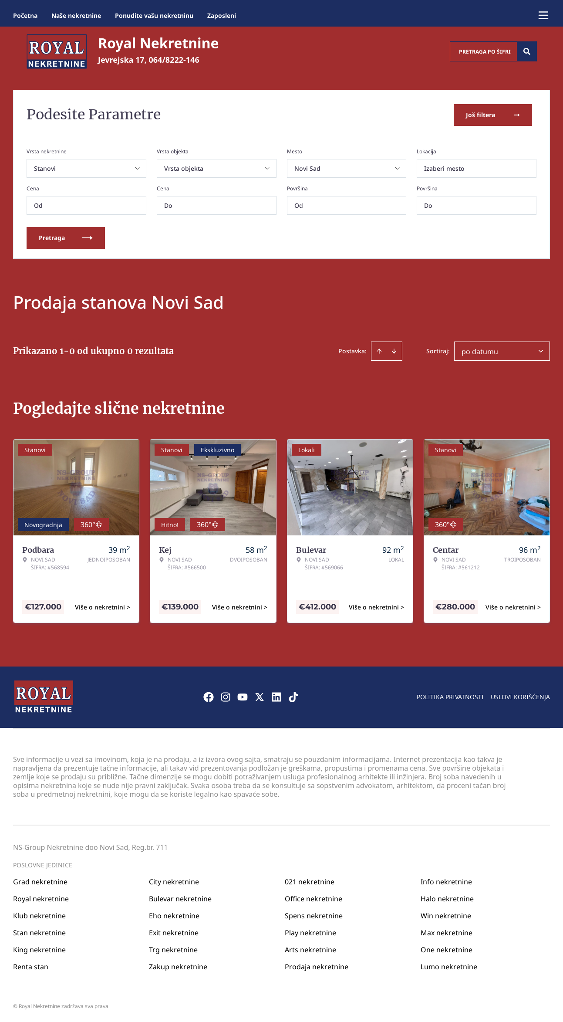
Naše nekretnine (76, 15)
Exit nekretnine (174, 931)
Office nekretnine (313, 897)
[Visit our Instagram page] (225, 696)
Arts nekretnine (310, 948)
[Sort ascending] (379, 350)
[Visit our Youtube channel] (242, 696)
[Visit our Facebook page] (208, 696)
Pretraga (66, 237)
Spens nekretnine (314, 914)
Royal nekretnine (41, 897)
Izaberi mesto (444, 167)
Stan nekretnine (39, 931)
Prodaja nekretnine (316, 965)
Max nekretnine (446, 931)
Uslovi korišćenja (520, 696)
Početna (25, 15)
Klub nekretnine (39, 914)
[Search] (527, 51)
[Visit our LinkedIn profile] (276, 696)
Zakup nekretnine (178, 965)
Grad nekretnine (40, 880)
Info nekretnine (446, 880)
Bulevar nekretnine (180, 897)
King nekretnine (39, 948)
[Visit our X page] (259, 696)
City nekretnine (174, 880)
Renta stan (30, 965)
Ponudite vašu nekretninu (154, 15)
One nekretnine (446, 948)
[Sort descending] (394, 350)
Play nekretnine (310, 931)
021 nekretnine (309, 880)
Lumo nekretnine (449, 965)
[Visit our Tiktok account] (293, 696)
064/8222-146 (174, 59)
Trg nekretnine (173, 948)
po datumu (480, 350)
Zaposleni (221, 15)
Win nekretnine (446, 914)
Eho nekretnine (174, 914)
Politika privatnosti (450, 696)
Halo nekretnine (447, 897)
